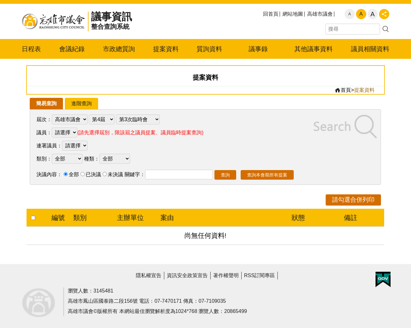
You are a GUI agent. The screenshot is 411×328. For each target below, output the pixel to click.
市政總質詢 (119, 48)
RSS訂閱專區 (259, 275)
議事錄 (258, 48)
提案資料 (166, 48)
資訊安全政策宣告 (187, 275)
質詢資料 (209, 48)
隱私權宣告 (148, 275)
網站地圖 (293, 14)
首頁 (343, 90)
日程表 (31, 48)
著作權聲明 (226, 275)
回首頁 (270, 14)
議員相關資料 (370, 48)
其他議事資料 (313, 48)
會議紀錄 (72, 48)
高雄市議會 (320, 14)
